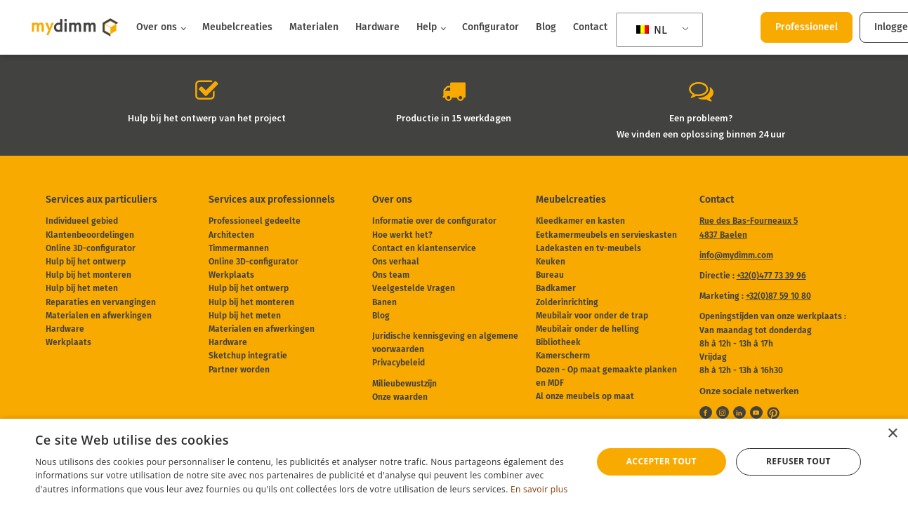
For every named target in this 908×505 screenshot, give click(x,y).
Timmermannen (239, 248)
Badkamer (556, 288)
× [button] (892, 434)
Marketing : (755, 296)
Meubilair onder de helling (587, 329)
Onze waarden (400, 397)
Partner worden (239, 370)
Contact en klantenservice (424, 248)
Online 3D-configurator (91, 248)
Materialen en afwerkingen (99, 316)
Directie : (752, 276)
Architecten (231, 235)
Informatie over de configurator (434, 221)
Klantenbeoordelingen (90, 235)
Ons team (390, 275)
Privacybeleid (398, 363)
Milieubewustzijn (404, 384)
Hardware (377, 27)
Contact (590, 27)
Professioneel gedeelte (255, 221)
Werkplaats (68, 342)
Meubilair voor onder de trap (592, 316)
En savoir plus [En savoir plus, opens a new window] (539, 489)
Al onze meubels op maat (585, 396)
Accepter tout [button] (661, 461)
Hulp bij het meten (82, 288)
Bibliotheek (558, 342)
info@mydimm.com (736, 255)
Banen (384, 302)
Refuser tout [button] (798, 461)
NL (651, 29)
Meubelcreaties (237, 27)
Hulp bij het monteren (88, 275)
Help (426, 27)
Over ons (156, 27)
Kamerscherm (563, 356)
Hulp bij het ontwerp (86, 262)
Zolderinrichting (567, 302)
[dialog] (454, 462)
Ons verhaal (395, 262)
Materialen (313, 27)
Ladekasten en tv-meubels (588, 248)
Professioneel (806, 27)
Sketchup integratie (248, 356)
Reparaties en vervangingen (101, 302)
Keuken (550, 262)
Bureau (550, 275)
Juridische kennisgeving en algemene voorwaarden (445, 342)
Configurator (490, 27)
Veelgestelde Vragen (413, 288)
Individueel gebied (82, 221)
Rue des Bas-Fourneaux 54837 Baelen (748, 227)
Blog (546, 27)
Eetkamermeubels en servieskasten (606, 235)
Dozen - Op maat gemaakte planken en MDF (606, 376)
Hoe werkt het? (402, 235)
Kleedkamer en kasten (580, 221)
